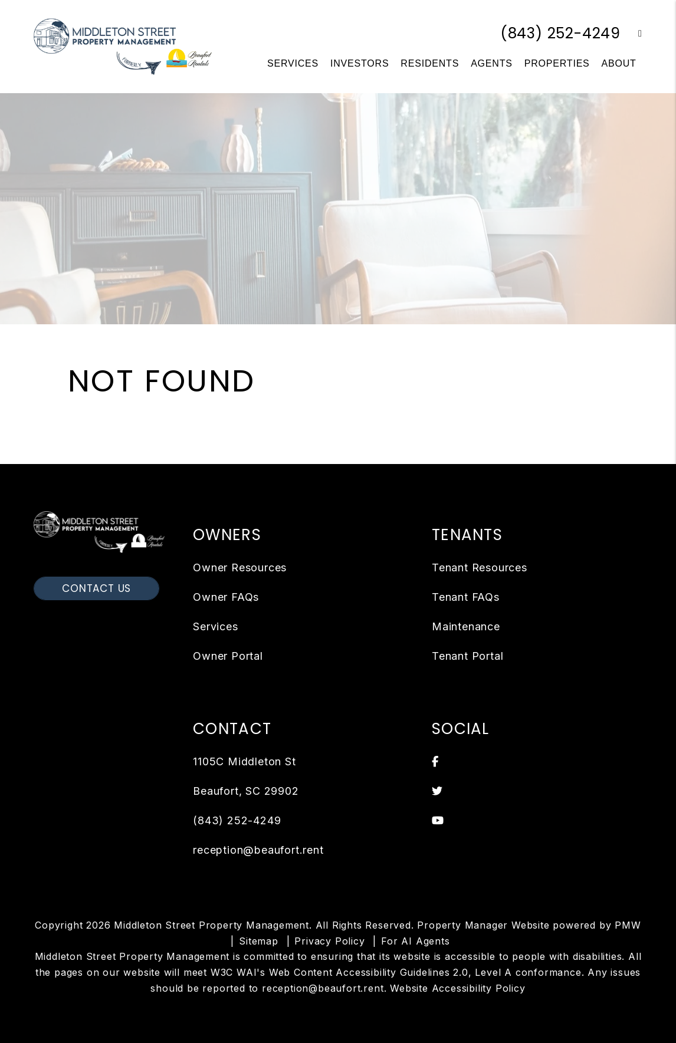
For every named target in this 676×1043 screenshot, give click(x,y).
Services (215, 626)
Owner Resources (240, 567)
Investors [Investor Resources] (359, 63)
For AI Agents (415, 941)
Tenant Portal (467, 656)
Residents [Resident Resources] (430, 63)
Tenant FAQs (466, 597)
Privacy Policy (329, 941)
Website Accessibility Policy (457, 988)
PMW (628, 925)
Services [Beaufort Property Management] (293, 63)
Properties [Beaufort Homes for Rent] (557, 63)
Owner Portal (228, 656)
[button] (631, 34)
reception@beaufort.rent (258, 850)
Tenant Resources (479, 567)
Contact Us (96, 588)
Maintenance (466, 626)
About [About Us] (619, 63)
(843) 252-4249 (560, 33)
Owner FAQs (226, 597)
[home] (123, 45)
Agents (492, 63)
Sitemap (258, 941)
